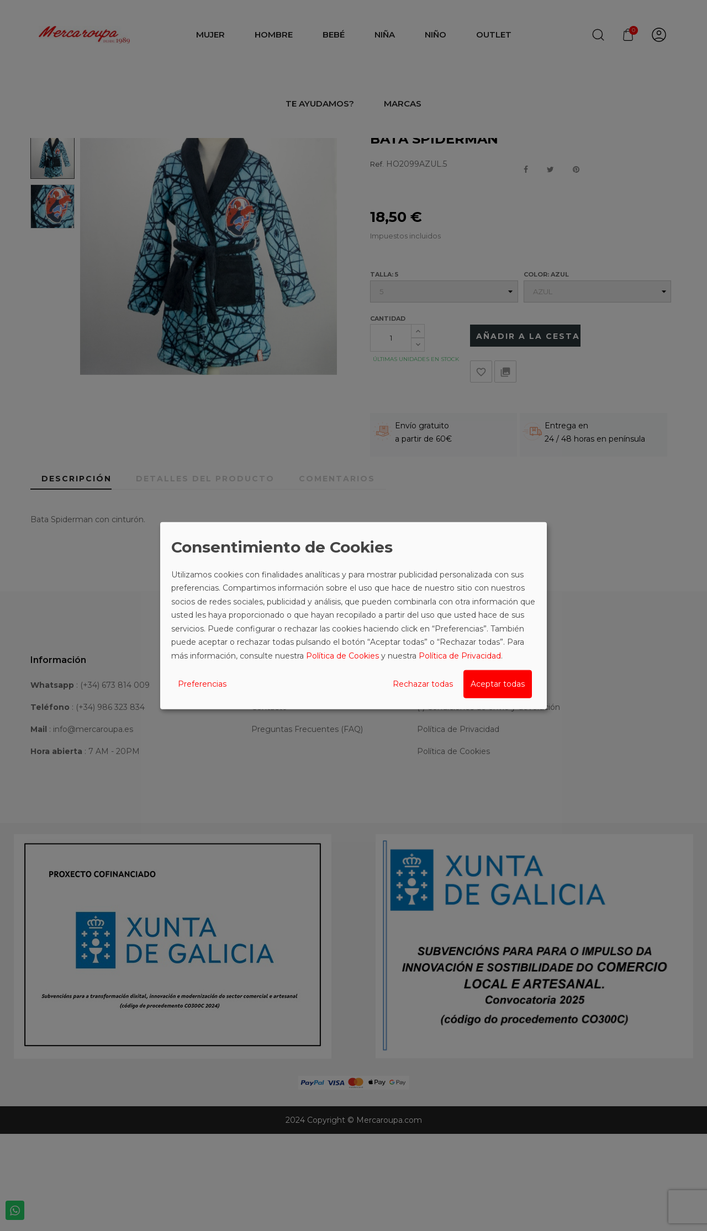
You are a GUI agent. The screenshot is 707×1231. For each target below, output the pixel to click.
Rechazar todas (423, 684)
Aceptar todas (498, 684)
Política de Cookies (342, 655)
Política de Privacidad (460, 655)
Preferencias (202, 684)
